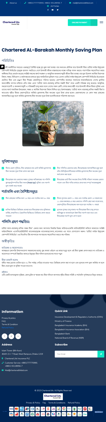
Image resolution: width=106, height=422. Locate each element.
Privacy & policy (9, 318)
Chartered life (48, 390)
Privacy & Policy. (33, 402)
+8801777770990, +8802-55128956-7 (45, 3)
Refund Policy (8, 327)
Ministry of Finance (63, 321)
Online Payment (84, 22)
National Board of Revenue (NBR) (69, 338)
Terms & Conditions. (57, 402)
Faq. (44, 402)
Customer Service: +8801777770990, (21, 363)
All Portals (55, 6)
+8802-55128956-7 (14, 366)
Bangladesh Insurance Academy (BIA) (71, 325)
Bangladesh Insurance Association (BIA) (72, 329)
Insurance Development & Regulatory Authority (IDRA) (79, 317)
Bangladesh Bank (62, 333)
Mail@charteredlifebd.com (16, 370)
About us (13, 3)
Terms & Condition (10, 324)
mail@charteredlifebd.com (83, 3)
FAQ (4, 321)
